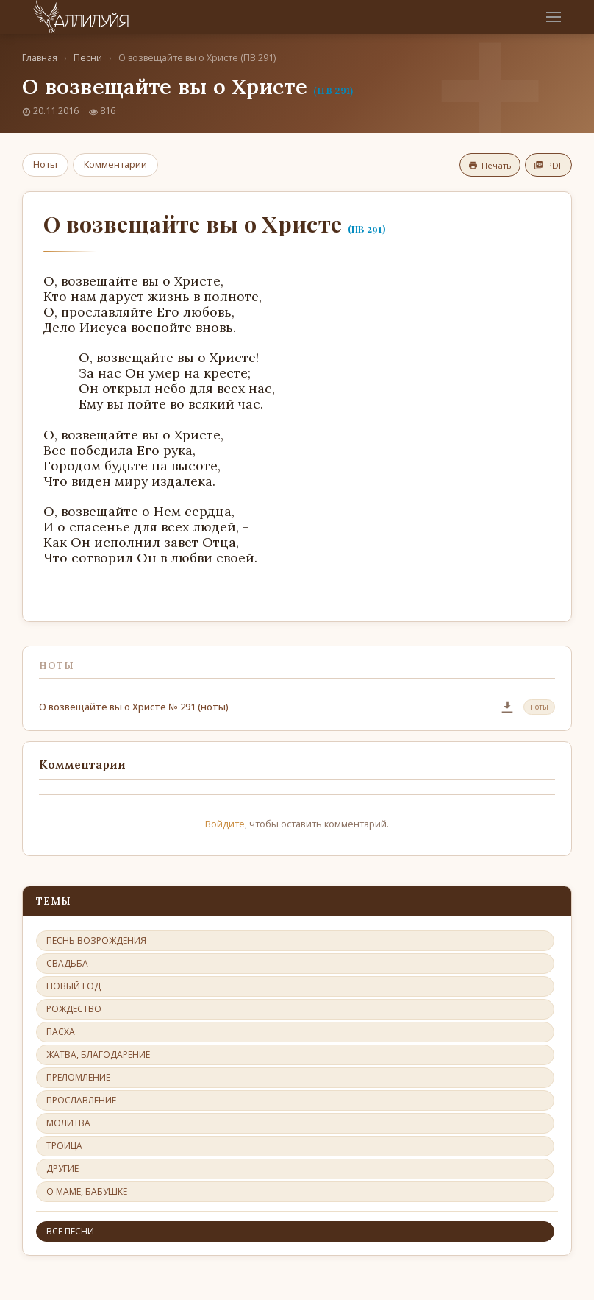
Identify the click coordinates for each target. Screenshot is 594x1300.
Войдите (225, 823)
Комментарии (115, 164)
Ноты (45, 164)
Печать (490, 165)
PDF (548, 165)
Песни (88, 58)
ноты (539, 707)
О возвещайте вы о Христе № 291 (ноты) (134, 706)
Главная (39, 58)
